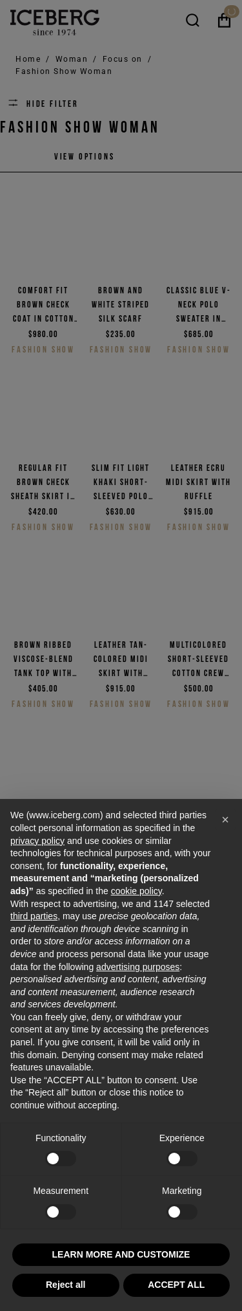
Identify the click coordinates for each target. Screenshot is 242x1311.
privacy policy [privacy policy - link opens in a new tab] (37, 841)
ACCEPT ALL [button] (176, 1284)
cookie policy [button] (136, 891)
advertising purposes (137, 967)
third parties (33, 916)
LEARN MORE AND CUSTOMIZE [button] (121, 1254)
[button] (225, 819)
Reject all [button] (65, 1284)
